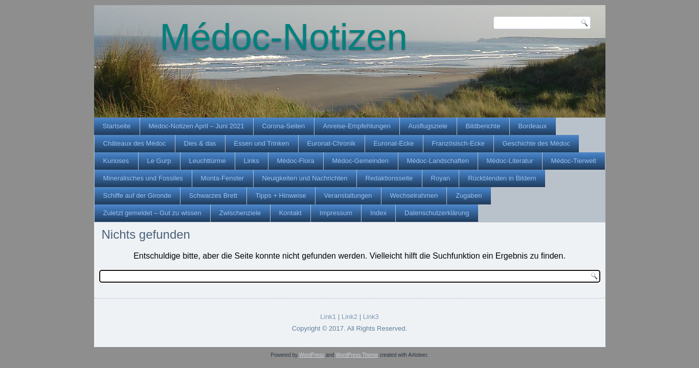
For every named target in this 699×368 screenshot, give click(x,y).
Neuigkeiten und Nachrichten (305, 178)
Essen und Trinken (261, 143)
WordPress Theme (356, 355)
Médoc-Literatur (510, 161)
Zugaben (469, 195)
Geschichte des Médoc (536, 143)
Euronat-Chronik (331, 143)
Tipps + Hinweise (281, 195)
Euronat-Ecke (394, 143)
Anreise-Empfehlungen (357, 126)
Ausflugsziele (428, 126)
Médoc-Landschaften (438, 161)
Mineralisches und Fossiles (143, 178)
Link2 (349, 316)
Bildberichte (483, 126)
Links (251, 161)
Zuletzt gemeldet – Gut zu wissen (152, 213)
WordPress (311, 355)
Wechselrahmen (414, 195)
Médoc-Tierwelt (573, 161)
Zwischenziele (240, 213)
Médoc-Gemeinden (360, 161)
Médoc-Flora (295, 161)
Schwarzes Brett (213, 195)
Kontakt (290, 213)
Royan (440, 178)
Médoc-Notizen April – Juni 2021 (196, 126)
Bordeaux (532, 126)
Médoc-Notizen (284, 36)
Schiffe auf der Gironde (137, 195)
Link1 (328, 316)
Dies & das (200, 143)
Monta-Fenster (222, 178)
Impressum (336, 213)
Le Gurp (159, 161)
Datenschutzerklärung (436, 213)
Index (378, 213)
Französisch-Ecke (458, 143)
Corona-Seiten (283, 126)
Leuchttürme (207, 161)
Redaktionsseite (389, 178)
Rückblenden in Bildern (502, 178)
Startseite (117, 126)
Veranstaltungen (348, 195)
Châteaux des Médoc (134, 143)
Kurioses (116, 161)
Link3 (371, 316)
